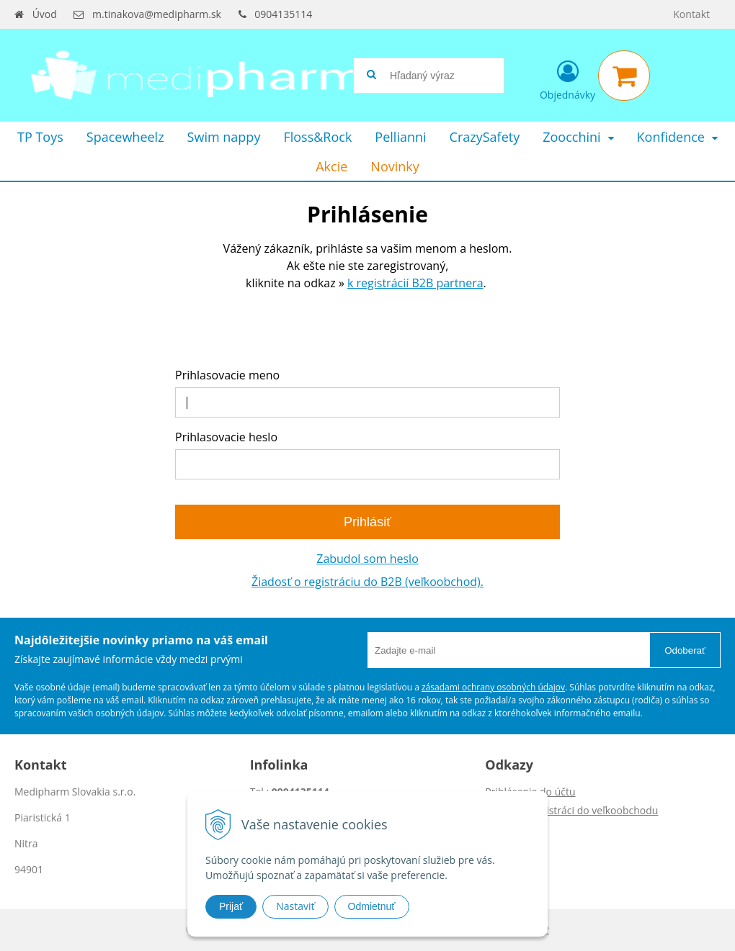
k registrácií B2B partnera (415, 283)
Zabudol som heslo (367, 559)
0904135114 (283, 14)
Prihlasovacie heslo (226, 437)
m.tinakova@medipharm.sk (156, 14)
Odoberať (684, 650)
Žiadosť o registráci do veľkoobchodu (571, 810)
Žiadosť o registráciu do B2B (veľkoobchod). (367, 582)
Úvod (44, 14)
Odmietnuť (372, 906)
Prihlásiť (367, 522)
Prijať (231, 906)
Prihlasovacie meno (227, 375)
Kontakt (691, 14)
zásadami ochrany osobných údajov (493, 687)
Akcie (331, 166)
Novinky (394, 166)
